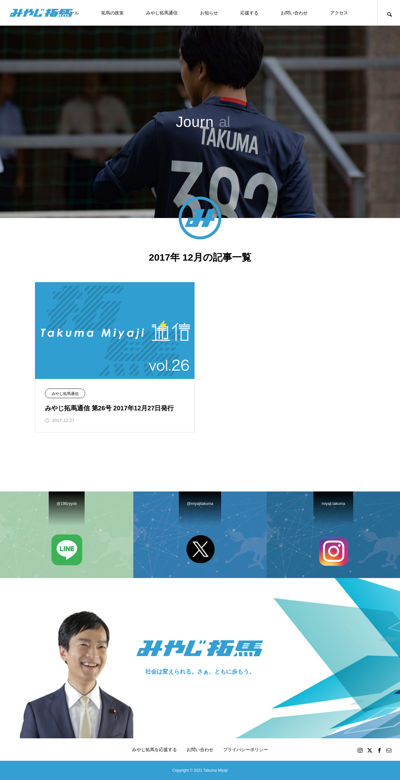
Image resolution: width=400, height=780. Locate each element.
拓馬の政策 (112, 12)
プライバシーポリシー (245, 749)
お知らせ (209, 12)
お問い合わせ (294, 12)
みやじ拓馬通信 (162, 12)
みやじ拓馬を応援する (154, 749)
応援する (249, 12)
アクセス (339, 12)
